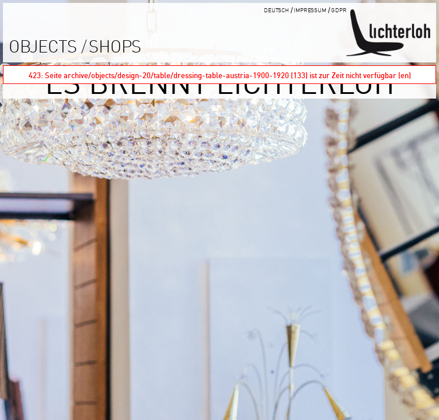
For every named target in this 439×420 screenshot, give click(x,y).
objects (43, 46)
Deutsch (276, 9)
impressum (310, 9)
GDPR (339, 9)
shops (115, 46)
